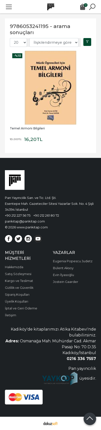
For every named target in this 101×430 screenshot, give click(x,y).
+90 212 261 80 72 (46, 215)
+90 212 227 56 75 (17, 215)
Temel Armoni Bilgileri (27, 128)
